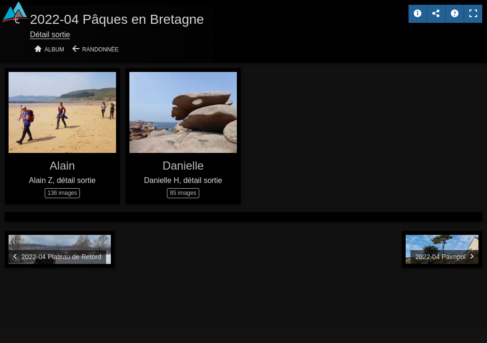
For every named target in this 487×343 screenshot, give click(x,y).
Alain (62, 165)
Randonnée (100, 49)
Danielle (183, 165)
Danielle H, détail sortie (183, 180)
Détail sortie (50, 34)
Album (54, 49)
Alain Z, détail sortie (62, 180)
